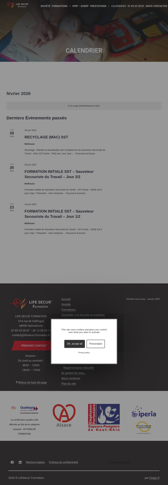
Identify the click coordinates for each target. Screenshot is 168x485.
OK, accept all (74, 344)
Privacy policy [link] (84, 353)
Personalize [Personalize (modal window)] (95, 344)
